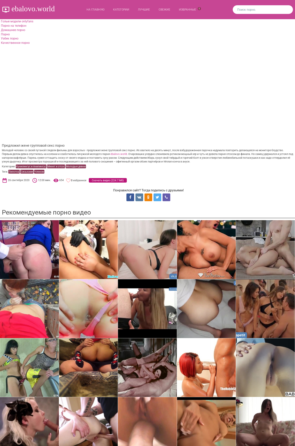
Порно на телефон (13, 25)
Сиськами (27, 171)
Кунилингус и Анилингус (31, 166)
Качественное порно (15, 43)
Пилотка (14, 171)
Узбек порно (9, 38)
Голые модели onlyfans (17, 21)
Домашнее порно (13, 30)
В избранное (78, 180)
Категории (121, 9)
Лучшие (144, 9)
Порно (5, 34)
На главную (95, 9)
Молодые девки (76, 166)
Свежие (164, 9)
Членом (39, 171)
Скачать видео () (108, 180)
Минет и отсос (56, 166)
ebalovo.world (118, 153)
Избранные (190, 9)
